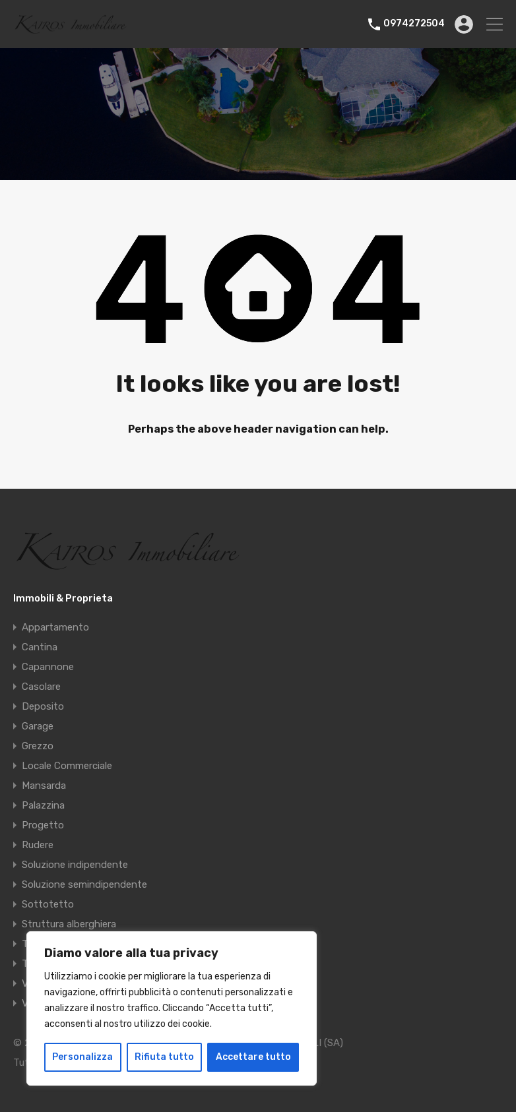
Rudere (37, 845)
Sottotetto (48, 904)
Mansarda (44, 785)
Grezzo (37, 746)
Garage (37, 726)
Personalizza (82, 1057)
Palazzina (43, 805)
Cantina (39, 647)
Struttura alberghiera (69, 924)
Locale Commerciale (67, 766)
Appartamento (55, 627)
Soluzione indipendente (75, 865)
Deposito (43, 706)
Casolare (41, 687)
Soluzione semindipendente (84, 884)
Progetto (43, 825)
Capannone (48, 667)
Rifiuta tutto (164, 1057)
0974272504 (414, 23)
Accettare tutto (253, 1057)
